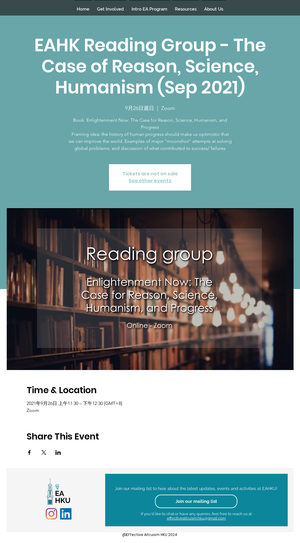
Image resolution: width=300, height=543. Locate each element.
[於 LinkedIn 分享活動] (58, 452)
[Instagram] (51, 514)
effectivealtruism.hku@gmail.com (196, 518)
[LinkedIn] (65, 514)
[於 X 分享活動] (44, 452)
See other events (150, 180)
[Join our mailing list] (196, 501)
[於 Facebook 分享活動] (29, 452)
